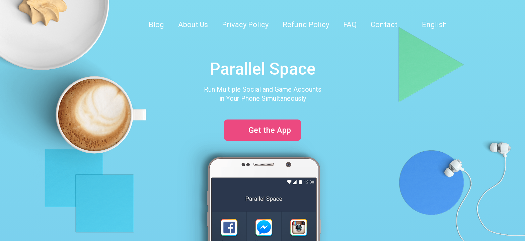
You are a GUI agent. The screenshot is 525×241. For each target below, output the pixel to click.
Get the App (262, 130)
